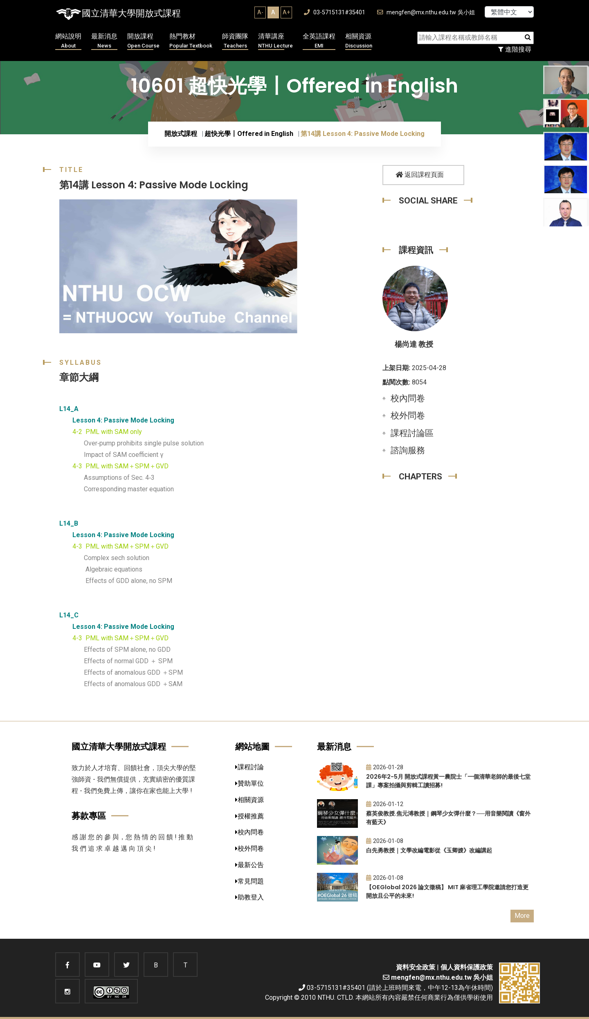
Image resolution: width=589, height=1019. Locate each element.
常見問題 (249, 881)
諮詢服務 (408, 450)
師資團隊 (235, 41)
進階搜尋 (514, 49)
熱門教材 (190, 41)
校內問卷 (408, 398)
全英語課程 (319, 41)
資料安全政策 (415, 967)
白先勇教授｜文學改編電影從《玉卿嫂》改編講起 (429, 850)
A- (260, 12)
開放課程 (143, 41)
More (522, 916)
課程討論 (249, 767)
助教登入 (249, 897)
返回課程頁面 (420, 174)
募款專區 (89, 816)
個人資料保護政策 (467, 967)
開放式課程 (180, 134)
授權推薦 (249, 816)
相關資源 (358, 41)
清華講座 (275, 41)
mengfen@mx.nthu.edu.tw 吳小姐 (426, 12)
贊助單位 (249, 783)
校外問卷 (408, 415)
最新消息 (104, 41)
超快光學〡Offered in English (249, 134)
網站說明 (68, 41)
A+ (286, 12)
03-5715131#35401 (334, 12)
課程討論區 (412, 433)
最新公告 (249, 865)
